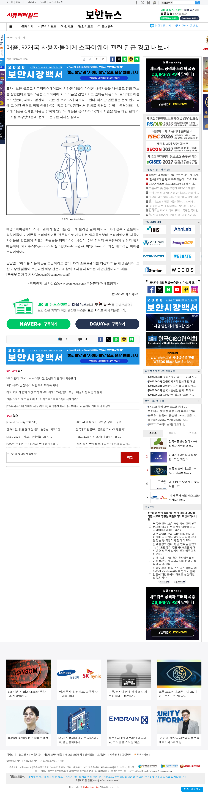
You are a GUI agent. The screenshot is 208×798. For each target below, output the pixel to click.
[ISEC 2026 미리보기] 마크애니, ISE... (99, 436)
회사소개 (11, 754)
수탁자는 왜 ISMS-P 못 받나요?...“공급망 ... (174, 192)
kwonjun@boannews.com (105, 780)
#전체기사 (27, 26)
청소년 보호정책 (73, 754)
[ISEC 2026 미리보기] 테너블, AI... (168, 420)
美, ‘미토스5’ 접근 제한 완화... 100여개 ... (172, 201)
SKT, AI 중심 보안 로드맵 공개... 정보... (100, 422)
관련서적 (126, 754)
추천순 (172, 433)
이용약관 (35, 754)
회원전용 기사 (163, 25)
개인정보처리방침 (52, 754)
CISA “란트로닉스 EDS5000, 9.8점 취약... (172, 183)
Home (9, 37)
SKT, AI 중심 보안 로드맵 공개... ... (168, 406)
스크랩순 (192, 433)
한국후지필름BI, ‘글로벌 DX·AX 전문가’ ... (102, 429)
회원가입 (20, 2)
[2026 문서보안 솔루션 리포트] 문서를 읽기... (103, 444)
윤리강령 (89, 754)
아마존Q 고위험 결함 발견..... (172, 385)
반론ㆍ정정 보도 (192, 789)
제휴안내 (114, 754)
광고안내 (23, 754)
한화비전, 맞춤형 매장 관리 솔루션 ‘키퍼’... (173, 411)
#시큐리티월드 (47, 26)
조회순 (153, 433)
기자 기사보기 (125, 294)
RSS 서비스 (142, 754)
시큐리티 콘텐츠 (188, 25)
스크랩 (43, 2)
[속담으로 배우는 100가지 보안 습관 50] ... (32, 444)
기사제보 (32, 2)
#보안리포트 (85, 26)
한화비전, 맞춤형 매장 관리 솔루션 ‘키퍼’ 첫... (34, 429)
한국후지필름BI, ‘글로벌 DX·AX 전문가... (172, 415)
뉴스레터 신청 (56, 2)
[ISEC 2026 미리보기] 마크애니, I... (168, 424)
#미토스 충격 (105, 26)
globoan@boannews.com (52, 274)
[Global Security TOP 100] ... (23, 422)
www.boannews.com (71, 283)
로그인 (9, 2)
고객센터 (101, 754)
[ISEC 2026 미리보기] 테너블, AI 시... (29, 436)
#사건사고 (66, 26)
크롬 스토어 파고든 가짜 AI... (172, 377)
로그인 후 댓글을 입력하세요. (63, 457)
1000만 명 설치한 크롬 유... (171, 394)
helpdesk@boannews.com (160, 771)
